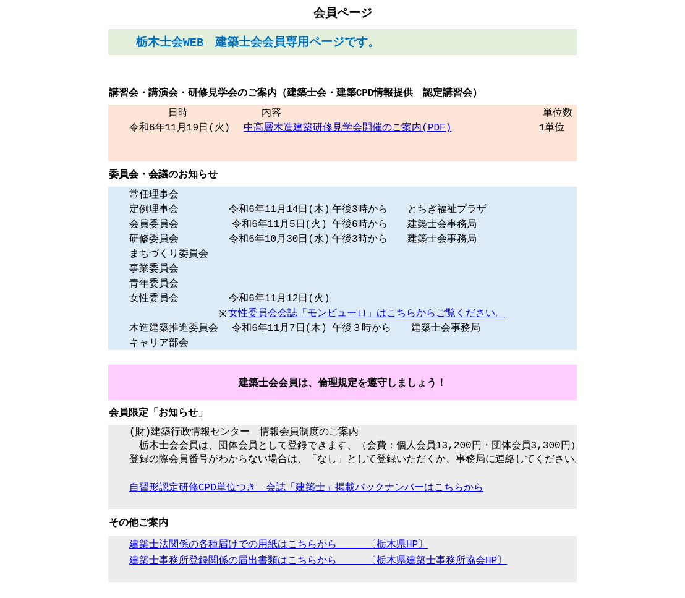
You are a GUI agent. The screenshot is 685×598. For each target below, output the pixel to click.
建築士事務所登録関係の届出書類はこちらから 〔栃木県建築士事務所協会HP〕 (318, 570)
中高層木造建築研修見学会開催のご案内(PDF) (347, 128)
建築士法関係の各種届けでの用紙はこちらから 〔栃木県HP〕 (278, 554)
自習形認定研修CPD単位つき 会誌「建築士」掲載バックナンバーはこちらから (306, 496)
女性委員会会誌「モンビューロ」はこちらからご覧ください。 (366, 316)
